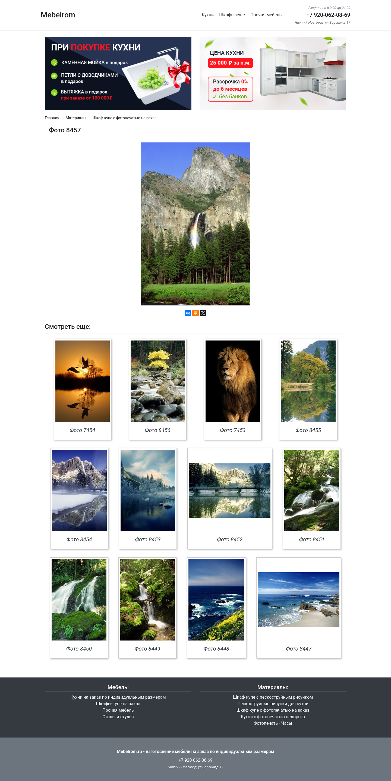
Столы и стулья (118, 716)
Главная (52, 118)
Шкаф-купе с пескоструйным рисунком (273, 697)
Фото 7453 (232, 430)
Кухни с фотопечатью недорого (273, 716)
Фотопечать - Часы (273, 723)
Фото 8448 (216, 648)
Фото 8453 (147, 539)
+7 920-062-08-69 (328, 15)
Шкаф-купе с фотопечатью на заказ (124, 118)
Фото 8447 (298, 648)
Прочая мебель (266, 14)
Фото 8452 (229, 539)
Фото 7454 (82, 430)
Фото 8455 (308, 430)
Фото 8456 (157, 430)
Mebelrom (58, 14)
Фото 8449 (147, 648)
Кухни (208, 14)
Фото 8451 (311, 539)
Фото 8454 (79, 539)
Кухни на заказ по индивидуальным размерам (118, 697)
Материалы (76, 118)
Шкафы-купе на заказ (118, 703)
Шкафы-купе (232, 14)
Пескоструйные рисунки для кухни (272, 703)
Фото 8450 (79, 648)
